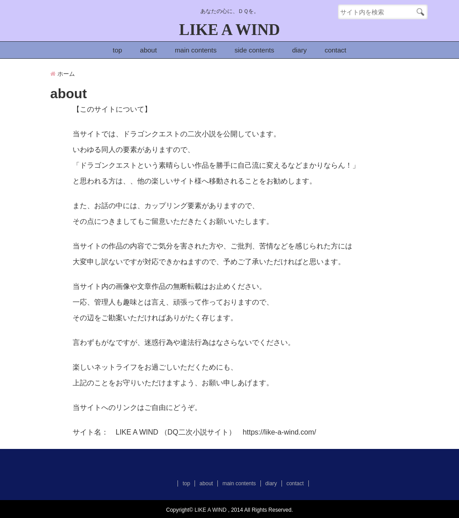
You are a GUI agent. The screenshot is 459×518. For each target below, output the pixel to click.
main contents (196, 50)
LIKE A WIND (229, 30)
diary (299, 50)
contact (335, 50)
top (117, 50)
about (148, 50)
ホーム (62, 73)
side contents (254, 50)
